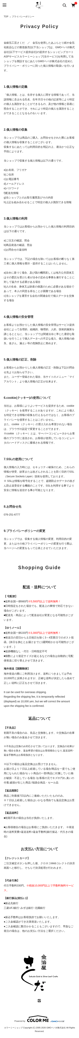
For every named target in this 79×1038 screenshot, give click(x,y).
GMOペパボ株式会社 (56, 1028)
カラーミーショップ (31, 56)
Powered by (39, 1018)
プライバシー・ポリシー (18, 65)
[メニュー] (4, 5)
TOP (6, 16)
